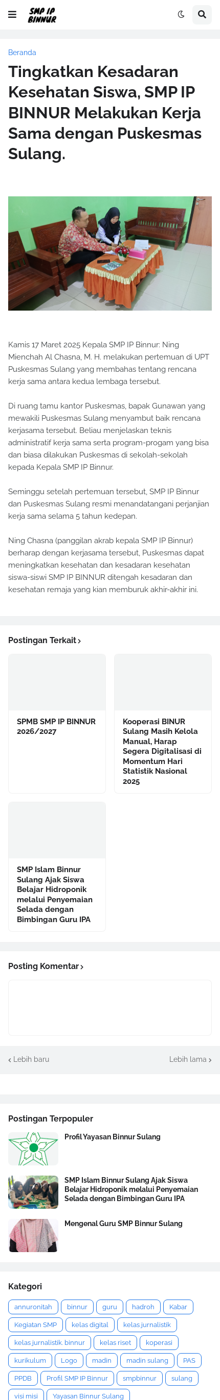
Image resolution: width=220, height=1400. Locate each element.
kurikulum (30, 1360)
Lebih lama (188, 1059)
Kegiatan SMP (35, 1325)
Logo (69, 1360)
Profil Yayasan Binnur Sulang (112, 1137)
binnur (77, 1307)
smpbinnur (140, 1378)
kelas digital (90, 1325)
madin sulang (147, 1360)
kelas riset (115, 1342)
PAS (189, 1360)
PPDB (23, 1378)
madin (102, 1360)
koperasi (159, 1342)
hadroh (143, 1307)
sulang (181, 1378)
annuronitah (33, 1307)
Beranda (22, 52)
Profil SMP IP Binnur (77, 1378)
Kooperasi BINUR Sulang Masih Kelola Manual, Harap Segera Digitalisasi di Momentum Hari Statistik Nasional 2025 (162, 751)
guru (109, 1307)
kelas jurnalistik (147, 1325)
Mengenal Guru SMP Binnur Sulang (123, 1223)
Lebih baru (31, 1059)
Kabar (178, 1307)
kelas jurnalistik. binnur (49, 1342)
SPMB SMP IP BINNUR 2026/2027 (56, 726)
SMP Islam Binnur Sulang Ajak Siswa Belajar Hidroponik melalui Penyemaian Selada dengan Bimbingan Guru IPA (55, 894)
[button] (12, 14)
